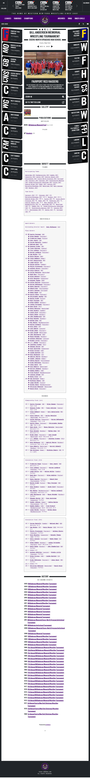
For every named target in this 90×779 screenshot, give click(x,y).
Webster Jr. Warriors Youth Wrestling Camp (32, 6)
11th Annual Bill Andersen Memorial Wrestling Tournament (46, 681)
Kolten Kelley (35, 264)
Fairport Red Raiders (15, 32)
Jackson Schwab (35, 375)
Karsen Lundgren (35, 252)
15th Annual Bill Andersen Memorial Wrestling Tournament (46, 670)
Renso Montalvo (35, 308)
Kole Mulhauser (51, 227)
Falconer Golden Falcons (76, 33)
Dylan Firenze (35, 351)
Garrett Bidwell (35, 369)
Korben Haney (34, 385)
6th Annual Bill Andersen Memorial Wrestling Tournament (46, 695)
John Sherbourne (35, 335)
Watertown (43, 333)
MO (42, 246)
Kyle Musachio (35, 278)
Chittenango (15, 156)
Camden (13, 128)
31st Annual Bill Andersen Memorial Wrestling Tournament (46, 647)
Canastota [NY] (30, 177)
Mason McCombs (35, 337)
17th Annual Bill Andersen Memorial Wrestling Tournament (46, 664)
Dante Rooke (34, 314)
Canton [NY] (40, 177)
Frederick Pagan (35, 238)
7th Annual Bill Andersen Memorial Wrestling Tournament (45, 692)
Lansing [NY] (51, 184)
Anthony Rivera (35, 268)
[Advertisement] (12, 210)
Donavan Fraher (35, 246)
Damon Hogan (34, 292)
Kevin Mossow (34, 256)
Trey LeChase (34, 250)
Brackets (29, 133)
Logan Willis (34, 262)
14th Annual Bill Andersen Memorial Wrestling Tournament (46, 672)
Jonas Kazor (34, 365)
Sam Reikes (33, 254)
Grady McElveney (35, 363)
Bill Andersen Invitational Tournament (40, 625)
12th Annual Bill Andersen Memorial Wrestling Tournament (46, 678)
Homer (43, 258)
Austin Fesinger (35, 234)
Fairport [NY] (33, 181)
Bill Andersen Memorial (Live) (37, 125)
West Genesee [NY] (50, 203)
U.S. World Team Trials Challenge (19, 6)
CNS (41, 256)
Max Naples (33, 323)
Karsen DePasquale (36, 284)
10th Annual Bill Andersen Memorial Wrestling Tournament (46, 684)
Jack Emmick (34, 329)
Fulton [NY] (57, 182)
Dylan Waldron (35, 276)
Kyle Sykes (33, 327)
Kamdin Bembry (35, 371)
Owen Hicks (33, 306)
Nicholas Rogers (35, 381)
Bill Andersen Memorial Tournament (39, 606)
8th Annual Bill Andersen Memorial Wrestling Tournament (45, 689)
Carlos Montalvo (35, 272)
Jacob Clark (34, 312)
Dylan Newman (34, 236)
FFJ (40, 306)
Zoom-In (28, 97)
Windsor (42, 302)
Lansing (42, 329)
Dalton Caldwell (35, 325)
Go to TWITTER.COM (32, 102)
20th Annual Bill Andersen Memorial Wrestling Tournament (46, 656)
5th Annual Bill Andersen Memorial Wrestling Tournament (45, 698)
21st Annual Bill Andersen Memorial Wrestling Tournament (46, 653)
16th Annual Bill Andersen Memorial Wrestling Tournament (46, 667)
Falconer (43, 236)
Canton (44, 248)
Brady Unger (34, 331)
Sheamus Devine (35, 347)
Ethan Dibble (34, 302)
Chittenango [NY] (31, 179)
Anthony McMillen (36, 339)
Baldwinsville (43, 323)
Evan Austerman (35, 349)
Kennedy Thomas (35, 280)
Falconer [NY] (44, 181)
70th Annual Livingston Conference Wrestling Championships (57, 8)
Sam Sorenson (34, 379)
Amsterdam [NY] (30, 175)
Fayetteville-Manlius (15, 143)
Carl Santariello (36, 260)
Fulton (45, 238)
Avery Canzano (35, 290)
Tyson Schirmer (35, 248)
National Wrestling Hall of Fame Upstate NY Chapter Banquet (44, 9)
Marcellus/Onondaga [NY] (33, 186)
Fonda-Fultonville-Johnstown (74, 129)
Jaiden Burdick (35, 353)
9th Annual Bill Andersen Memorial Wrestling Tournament (45, 686)
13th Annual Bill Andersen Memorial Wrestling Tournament (46, 675)
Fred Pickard (34, 373)
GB (40, 240)
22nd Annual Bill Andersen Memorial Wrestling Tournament (46, 650)
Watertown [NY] (48, 186)
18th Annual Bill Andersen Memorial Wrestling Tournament (46, 661)
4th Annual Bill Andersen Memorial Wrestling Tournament (46, 700)
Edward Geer (34, 288)
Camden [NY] (54, 175)
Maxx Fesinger (35, 300)
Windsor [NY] (33, 188)
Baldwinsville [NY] (42, 175)
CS (59, 227)
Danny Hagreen (35, 286)
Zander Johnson (35, 359)
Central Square (76, 86)
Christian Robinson (36, 387)
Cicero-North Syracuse (15, 74)
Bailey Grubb (34, 298)
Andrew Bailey (35, 361)
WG (43, 234)
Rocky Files (34, 377)
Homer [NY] (42, 184)
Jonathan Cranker (36, 345)
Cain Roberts (34, 367)
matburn (48, 724)
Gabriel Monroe (35, 357)
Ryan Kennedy (34, 318)
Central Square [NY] (52, 177)
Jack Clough (34, 333)
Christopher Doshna (36, 296)
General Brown (13, 60)
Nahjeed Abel (34, 244)
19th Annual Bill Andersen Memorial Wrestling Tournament (46, 659)
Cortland (14, 170)
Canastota (14, 87)
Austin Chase (34, 294)
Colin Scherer (35, 270)
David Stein (34, 389)
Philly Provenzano (36, 266)
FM (39, 254)
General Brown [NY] (31, 184)
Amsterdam (15, 115)
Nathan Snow (34, 320)
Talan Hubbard (35, 258)
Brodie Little (35, 341)
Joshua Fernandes (36, 304)
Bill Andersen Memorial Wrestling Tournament (42, 584)
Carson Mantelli (35, 242)
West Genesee (15, 101)
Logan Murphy (34, 383)
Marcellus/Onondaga (16, 46)
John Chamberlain (36, 316)
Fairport (43, 250)
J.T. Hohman (34, 343)
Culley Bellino (35, 282)
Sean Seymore (34, 310)
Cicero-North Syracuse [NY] (47, 179)
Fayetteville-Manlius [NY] (41, 208)
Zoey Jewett (34, 240)
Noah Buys (33, 274)
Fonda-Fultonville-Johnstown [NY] (40, 182)
